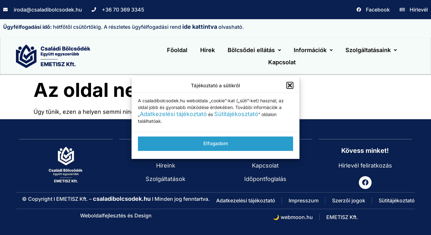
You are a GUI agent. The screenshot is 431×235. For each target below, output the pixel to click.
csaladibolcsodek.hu (122, 198)
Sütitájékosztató (236, 114)
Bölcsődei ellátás (254, 50)
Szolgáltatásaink (371, 50)
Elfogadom (215, 143)
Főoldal (177, 50)
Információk (313, 50)
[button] (290, 85)
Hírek (207, 50)
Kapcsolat (282, 62)
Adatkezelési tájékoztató (173, 114)
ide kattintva (199, 26)
